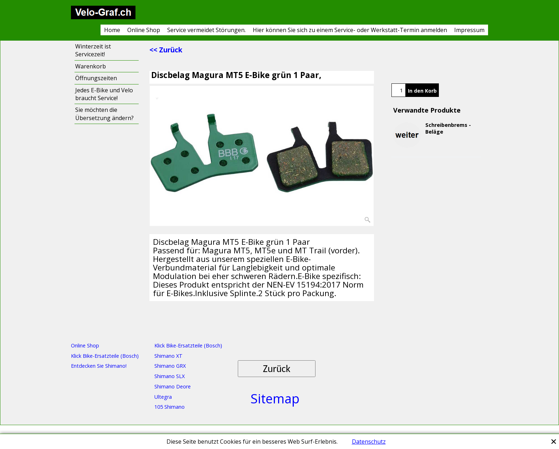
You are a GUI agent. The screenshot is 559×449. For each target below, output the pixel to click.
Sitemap (275, 398)
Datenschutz (369, 441)
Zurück (277, 368)
